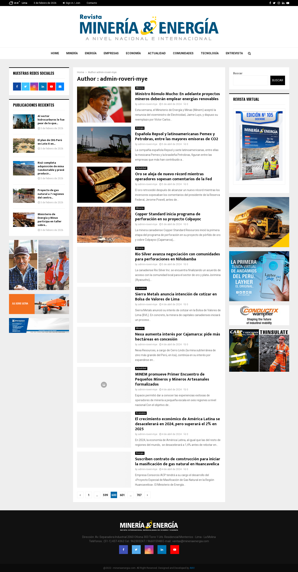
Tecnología (210, 53)
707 (139, 495)
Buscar (238, 73)
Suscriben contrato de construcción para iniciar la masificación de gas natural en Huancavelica (177, 461)
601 (122, 495)
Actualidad (157, 53)
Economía (133, 53)
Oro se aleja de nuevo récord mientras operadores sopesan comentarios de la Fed (173, 176)
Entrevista (234, 53)
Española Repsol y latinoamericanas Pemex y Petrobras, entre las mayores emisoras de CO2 (176, 136)
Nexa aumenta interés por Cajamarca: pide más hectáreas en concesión (177, 337)
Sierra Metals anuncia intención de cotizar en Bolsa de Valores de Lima (176, 297)
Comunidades (183, 53)
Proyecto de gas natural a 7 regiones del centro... (51, 194)
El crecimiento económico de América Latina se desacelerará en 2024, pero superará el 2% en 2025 (177, 424)
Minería (72, 53)
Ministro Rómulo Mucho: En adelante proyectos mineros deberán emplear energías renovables (177, 96)
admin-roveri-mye (106, 72)
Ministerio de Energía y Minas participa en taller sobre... (49, 220)
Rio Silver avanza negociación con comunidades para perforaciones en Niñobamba (177, 257)
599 (105, 495)
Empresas (111, 53)
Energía (90, 53)
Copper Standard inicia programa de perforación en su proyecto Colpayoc (168, 217)
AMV (192, 568)
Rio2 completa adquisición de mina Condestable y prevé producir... (51, 168)
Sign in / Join (71, 3)
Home (55, 53)
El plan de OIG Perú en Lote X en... (50, 142)
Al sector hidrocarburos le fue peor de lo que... (51, 120)
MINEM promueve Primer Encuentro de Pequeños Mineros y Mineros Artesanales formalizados (172, 379)
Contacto (92, 3)
